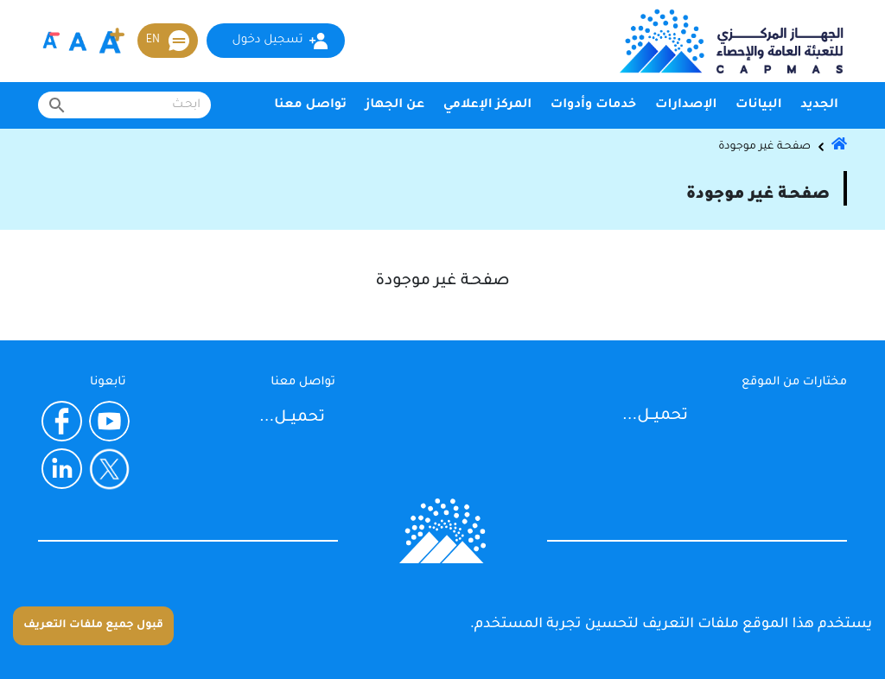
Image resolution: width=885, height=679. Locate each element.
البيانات (758, 105)
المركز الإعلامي (487, 105)
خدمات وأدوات (594, 105)
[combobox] (124, 104)
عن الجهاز (395, 105)
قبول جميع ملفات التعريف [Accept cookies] (93, 625)
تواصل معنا (310, 105)
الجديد (819, 105)
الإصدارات (685, 105)
